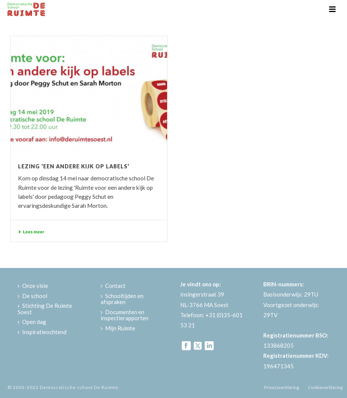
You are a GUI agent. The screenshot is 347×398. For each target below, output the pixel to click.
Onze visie (33, 285)
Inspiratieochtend (42, 331)
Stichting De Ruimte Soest (45, 308)
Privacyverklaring (281, 387)
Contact (113, 285)
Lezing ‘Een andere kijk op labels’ (74, 166)
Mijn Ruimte (118, 328)
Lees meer (31, 232)
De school (32, 295)
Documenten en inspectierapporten (124, 315)
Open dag (32, 321)
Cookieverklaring (325, 387)
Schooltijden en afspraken (122, 299)
